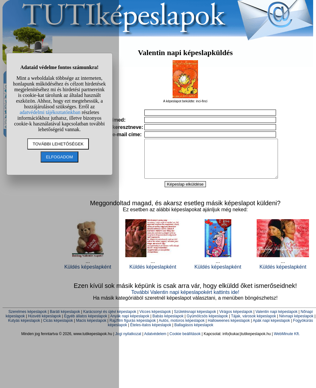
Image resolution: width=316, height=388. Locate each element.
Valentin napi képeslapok (276, 319)
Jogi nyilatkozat (128, 341)
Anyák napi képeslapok (129, 323)
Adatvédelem (155, 341)
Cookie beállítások (185, 341)
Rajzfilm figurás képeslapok (132, 328)
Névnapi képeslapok (296, 323)
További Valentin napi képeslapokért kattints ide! (185, 299)
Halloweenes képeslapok (229, 328)
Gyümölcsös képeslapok (207, 323)
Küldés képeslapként (152, 274)
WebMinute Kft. (287, 341)
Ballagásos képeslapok (193, 332)
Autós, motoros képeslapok (182, 328)
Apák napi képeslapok (271, 328)
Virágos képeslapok (236, 319)
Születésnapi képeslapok (195, 319)
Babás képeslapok (167, 323)
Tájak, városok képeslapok (253, 323)
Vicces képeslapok (155, 319)
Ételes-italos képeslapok (150, 332)
